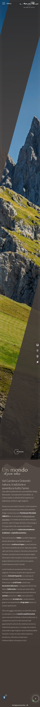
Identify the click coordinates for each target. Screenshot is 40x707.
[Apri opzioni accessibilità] (4, 697)
